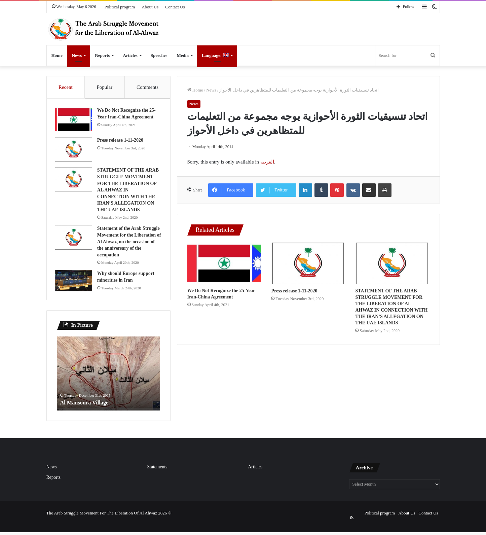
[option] (108, 383)
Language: (215, 55)
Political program (120, 6)
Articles (130, 55)
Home (57, 55)
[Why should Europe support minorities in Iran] (75, 289)
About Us (150, 6)
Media (183, 55)
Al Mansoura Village (87, 412)
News (77, 55)
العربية (267, 162)
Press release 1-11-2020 (294, 290)
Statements (157, 476)
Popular (104, 87)
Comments (147, 87)
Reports (102, 55)
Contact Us (175, 6)
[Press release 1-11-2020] (308, 263)
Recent (66, 87)
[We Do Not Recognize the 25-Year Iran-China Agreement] (224, 263)
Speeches (159, 55)
